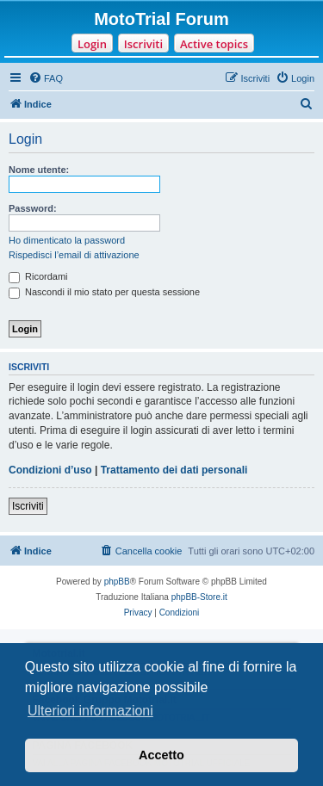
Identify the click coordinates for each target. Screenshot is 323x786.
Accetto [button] (161, 755)
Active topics (214, 44)
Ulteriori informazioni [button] (90, 710)
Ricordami (38, 276)
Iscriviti (143, 44)
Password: (33, 208)
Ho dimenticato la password (67, 240)
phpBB (117, 581)
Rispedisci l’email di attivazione (74, 255)
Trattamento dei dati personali (174, 470)
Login (92, 44)
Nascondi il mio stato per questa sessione (104, 292)
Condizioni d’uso (50, 470)
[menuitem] (45, 78)
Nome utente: (39, 169)
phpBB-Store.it (199, 597)
